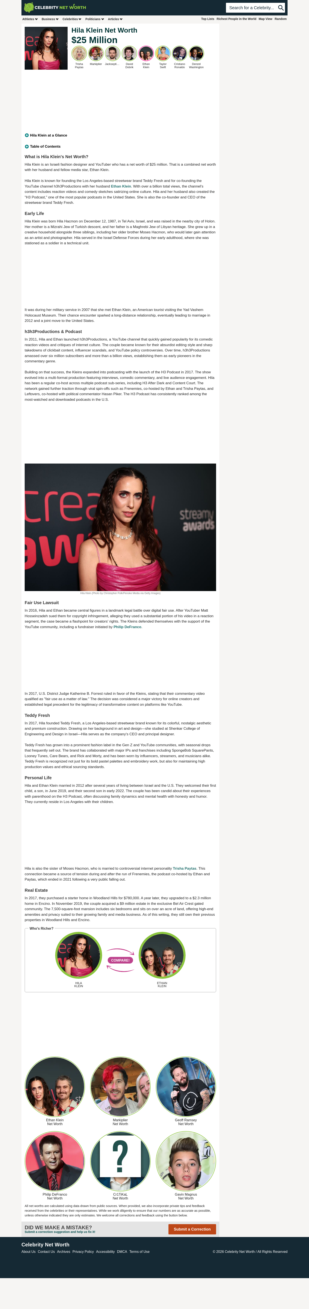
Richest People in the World (236, 19)
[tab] (120, 135)
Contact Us (46, 1251)
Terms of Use (139, 1251)
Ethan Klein (121, 186)
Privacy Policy (83, 1251)
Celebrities (72, 19)
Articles (115, 19)
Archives (63, 1251)
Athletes (30, 19)
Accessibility (105, 1251)
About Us (28, 1251)
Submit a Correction (192, 1229)
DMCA (122, 1251)
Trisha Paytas (185, 868)
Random (281, 19)
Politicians (94, 19)
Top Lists (207, 19)
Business (50, 19)
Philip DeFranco (127, 627)
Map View (265, 19)
